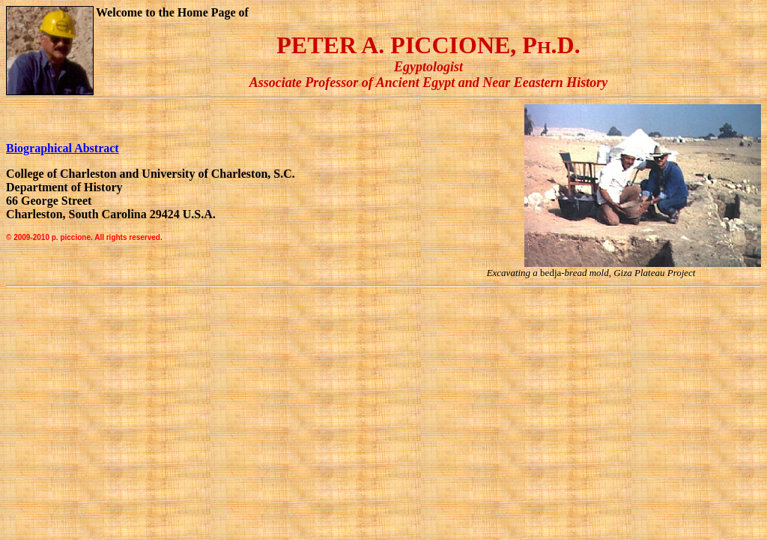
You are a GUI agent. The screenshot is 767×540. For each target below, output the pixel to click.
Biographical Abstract (62, 148)
